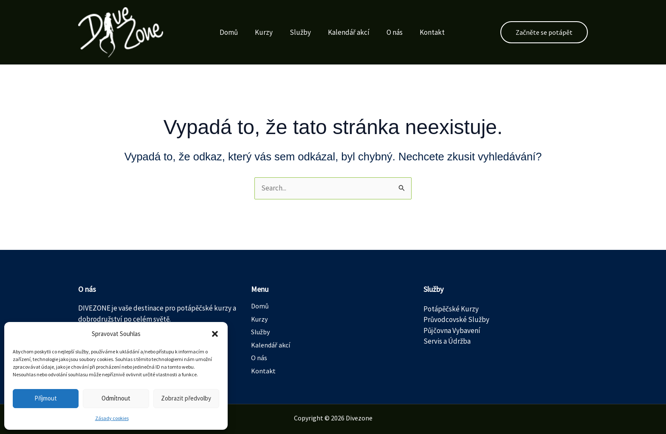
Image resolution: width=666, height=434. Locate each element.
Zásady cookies (112, 418)
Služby (292, 32)
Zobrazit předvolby (186, 398)
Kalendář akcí (341, 32)
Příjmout (45, 398)
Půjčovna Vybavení (451, 330)
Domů (221, 32)
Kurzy (256, 32)
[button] (215, 334)
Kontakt (424, 32)
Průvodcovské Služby (456, 319)
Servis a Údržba (447, 341)
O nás (387, 32)
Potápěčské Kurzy (451, 309)
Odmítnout (116, 398)
